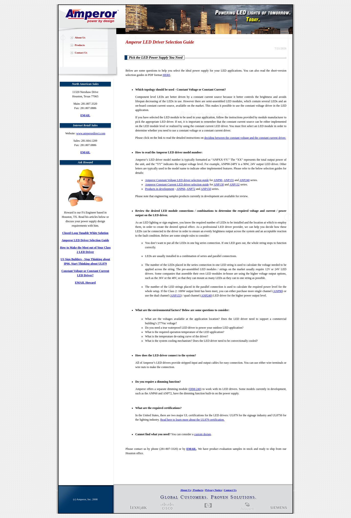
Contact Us (81, 52)
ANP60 (180, 189)
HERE (166, 75)
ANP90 (218, 180)
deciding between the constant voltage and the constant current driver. (245, 137)
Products (80, 45)
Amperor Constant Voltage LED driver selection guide (177, 180)
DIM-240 (194, 389)
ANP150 (206, 189)
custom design (202, 434)
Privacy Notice (213, 490)
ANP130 (219, 184)
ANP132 (234, 184)
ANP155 (229, 180)
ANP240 (244, 180)
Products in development (159, 189)
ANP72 (190, 189)
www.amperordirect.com (90, 133)
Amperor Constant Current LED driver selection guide (177, 184)
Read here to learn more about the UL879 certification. (192, 419)
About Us (80, 37)
